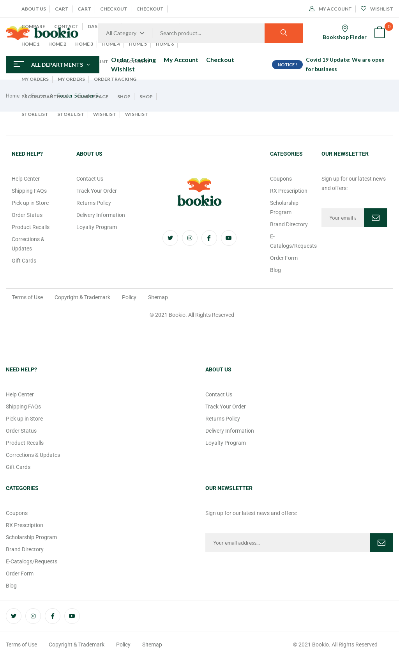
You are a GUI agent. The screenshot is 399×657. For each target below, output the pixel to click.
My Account (330, 9)
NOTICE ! (287, 64)
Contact (66, 26)
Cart (62, 9)
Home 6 (165, 44)
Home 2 (57, 44)
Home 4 (111, 44)
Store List (34, 114)
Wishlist (104, 114)
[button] (379, 33)
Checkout (113, 9)
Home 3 (84, 44)
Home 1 (30, 44)
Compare (33, 26)
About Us (33, 9)
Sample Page (92, 96)
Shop (124, 96)
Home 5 (138, 44)
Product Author (44, 96)
